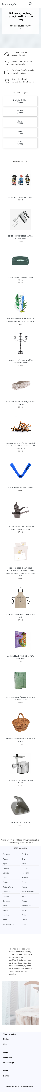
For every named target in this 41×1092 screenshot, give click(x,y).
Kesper (5, 859)
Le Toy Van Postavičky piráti (20, 197)
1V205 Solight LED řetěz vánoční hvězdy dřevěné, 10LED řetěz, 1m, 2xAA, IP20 (20, 445)
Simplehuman (27, 906)
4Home (24, 859)
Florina (24, 887)
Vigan (5, 863)
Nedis (24, 896)
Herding (6, 915)
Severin (6, 873)
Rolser (24, 901)
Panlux (24, 910)
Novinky (6, 1039)
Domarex (6, 901)
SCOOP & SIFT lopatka (20, 822)
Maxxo (24, 920)
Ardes (24, 915)
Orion (5, 878)
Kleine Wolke (8, 887)
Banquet (6, 896)
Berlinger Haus (8, 924)
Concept (25, 868)
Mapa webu (7, 1057)
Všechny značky (9, 1034)
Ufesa (24, 924)
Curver (24, 882)
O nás (5, 1071)
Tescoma (25, 873)
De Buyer (6, 854)
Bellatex (25, 878)
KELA (24, 863)
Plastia (5, 910)
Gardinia (25, 854)
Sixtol (5, 906)
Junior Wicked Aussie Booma (20, 488)
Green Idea (7, 892)
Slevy (5, 1044)
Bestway (6, 882)
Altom (5, 920)
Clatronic (6, 868)
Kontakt (6, 1076)
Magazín (6, 1053)
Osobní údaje (8, 1063)
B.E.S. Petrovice (28, 892)
